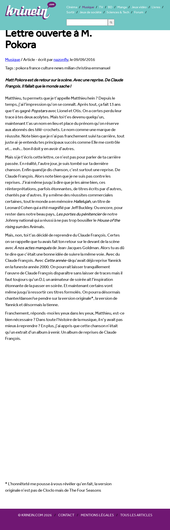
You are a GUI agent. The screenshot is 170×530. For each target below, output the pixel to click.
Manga (122, 7)
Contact (66, 515)
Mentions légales (97, 515)
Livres (156, 7)
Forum (138, 12)
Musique (88, 7)
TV (101, 7)
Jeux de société (90, 12)
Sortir (70, 12)
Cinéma (71, 7)
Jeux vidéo (139, 7)
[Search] (87, 22)
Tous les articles (136, 515)
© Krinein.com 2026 (35, 515)
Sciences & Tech (117, 12)
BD (110, 7)
